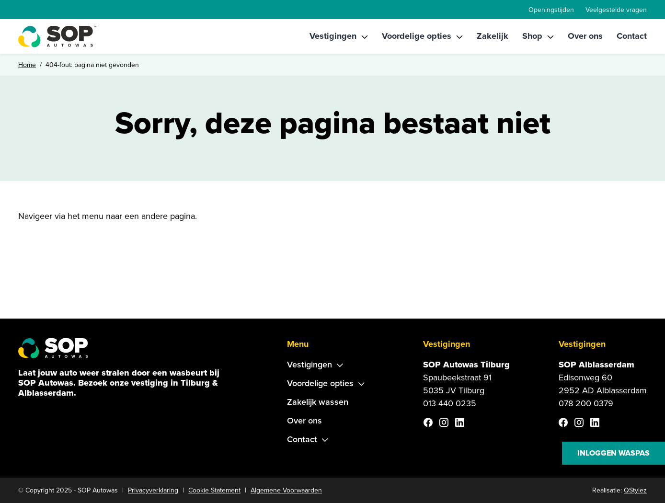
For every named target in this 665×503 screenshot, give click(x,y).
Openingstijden (551, 10)
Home (27, 65)
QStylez (635, 490)
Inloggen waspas (613, 452)
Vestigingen (333, 36)
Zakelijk (492, 36)
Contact (632, 36)
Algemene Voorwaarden (286, 490)
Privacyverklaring (153, 490)
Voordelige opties (416, 36)
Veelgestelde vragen (616, 10)
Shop (532, 36)
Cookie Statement (214, 490)
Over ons (585, 36)
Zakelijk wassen (317, 402)
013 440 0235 (449, 403)
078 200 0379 (586, 403)
